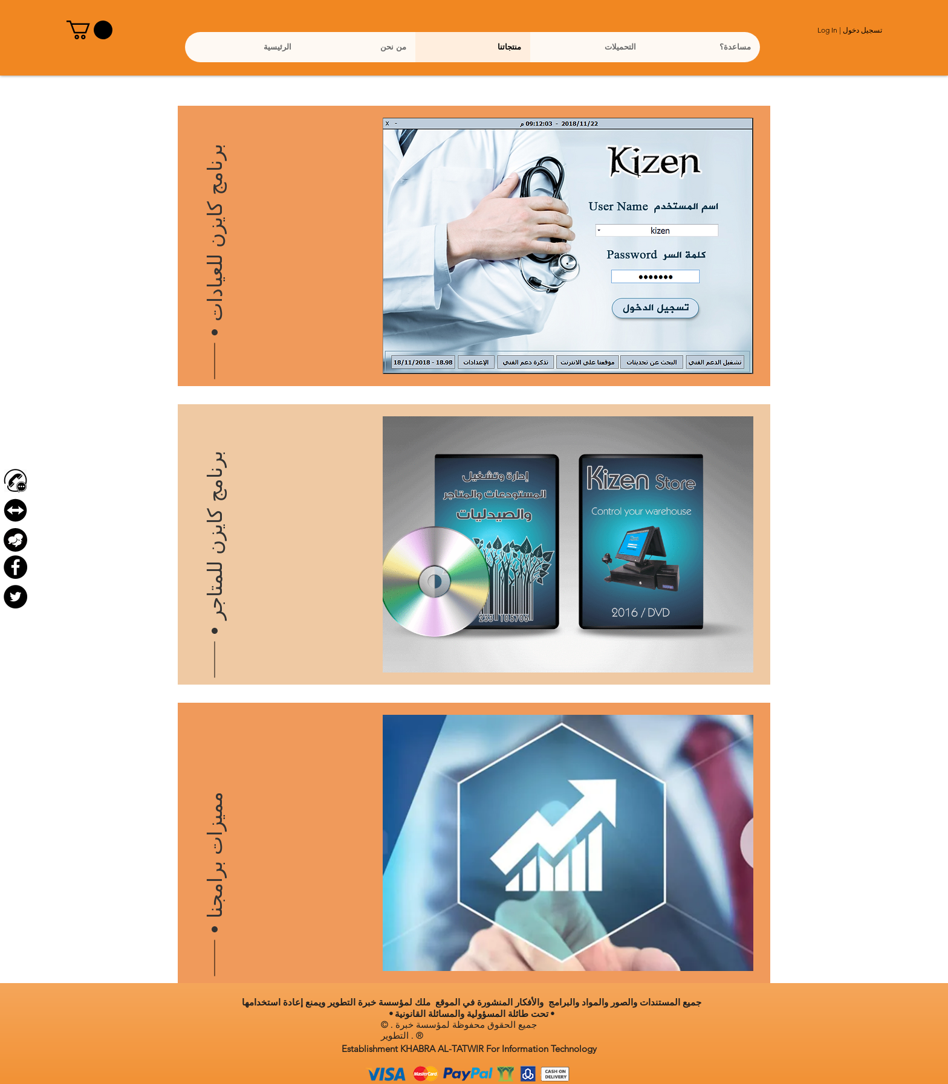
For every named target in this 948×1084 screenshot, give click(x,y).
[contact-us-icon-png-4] (15, 480)
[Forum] (15, 540)
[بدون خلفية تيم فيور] (15, 510)
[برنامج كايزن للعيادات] (215, 218)
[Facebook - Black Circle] (15, 567)
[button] (89, 30)
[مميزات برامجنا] (215, 815)
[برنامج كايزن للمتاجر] (215, 516)
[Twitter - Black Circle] (15, 596)
